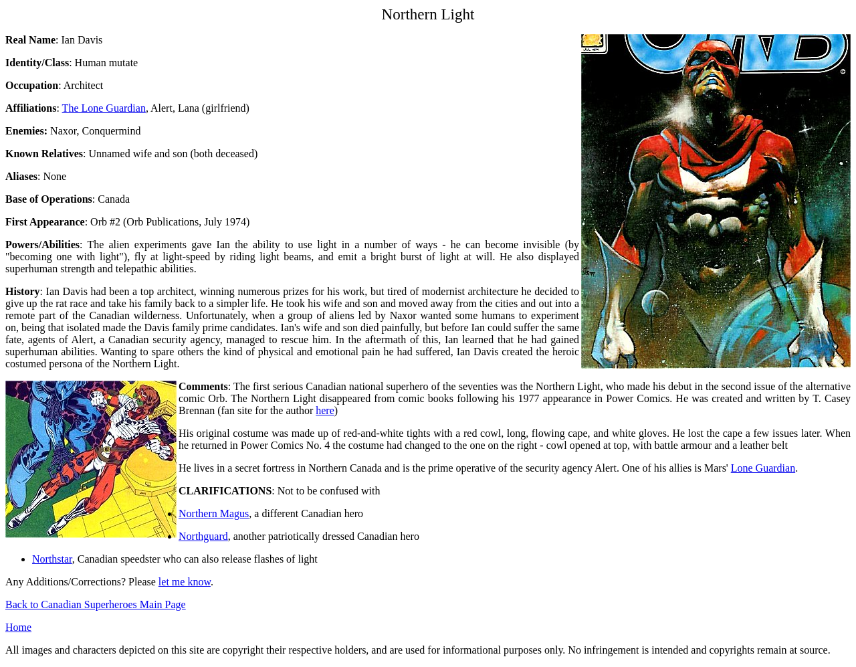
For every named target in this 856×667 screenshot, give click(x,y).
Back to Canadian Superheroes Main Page (95, 604)
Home (18, 627)
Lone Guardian (763, 468)
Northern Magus (214, 513)
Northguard (203, 536)
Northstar (52, 559)
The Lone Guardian (104, 108)
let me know (184, 581)
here (325, 410)
